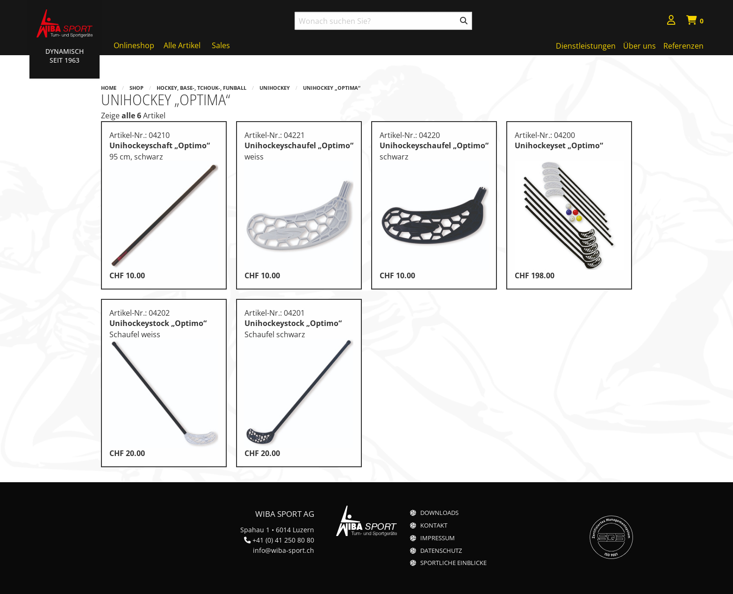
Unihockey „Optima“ (331, 87)
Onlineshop (134, 45)
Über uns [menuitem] (639, 46)
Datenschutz (441, 551)
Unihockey (274, 87)
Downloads (439, 513)
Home (108, 87)
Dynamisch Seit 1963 (64, 56)
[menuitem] (671, 21)
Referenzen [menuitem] (683, 46)
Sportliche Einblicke (453, 563)
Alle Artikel (182, 45)
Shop (136, 87)
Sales (221, 45)
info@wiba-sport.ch (283, 550)
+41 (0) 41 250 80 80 (283, 540)
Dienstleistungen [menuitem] (586, 46)
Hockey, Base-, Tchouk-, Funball (201, 87)
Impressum (437, 538)
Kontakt (433, 525)
